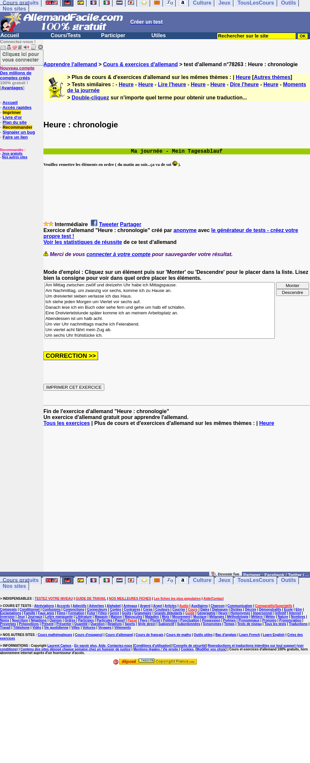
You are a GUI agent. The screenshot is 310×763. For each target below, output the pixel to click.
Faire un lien (15, 137)
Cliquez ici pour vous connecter (20, 56)
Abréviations (44, 606)
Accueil (9, 35)
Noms (4, 620)
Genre (114, 613)
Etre (299, 609)
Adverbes (96, 606)
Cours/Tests (66, 35)
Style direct (147, 624)
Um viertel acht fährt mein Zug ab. (159, 330)
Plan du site (15, 122)
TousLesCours (256, 580)
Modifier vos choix (210, 649)
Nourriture (20, 620)
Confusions (51, 609)
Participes (86, 620)
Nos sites (14, 9)
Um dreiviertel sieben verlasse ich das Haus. (159, 296)
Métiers (257, 616)
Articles (171, 606)
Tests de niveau (249, 624)
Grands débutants (168, 613)
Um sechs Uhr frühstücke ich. (159, 335)
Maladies (152, 616)
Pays (143, 620)
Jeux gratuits (12, 153)
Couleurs (162, 609)
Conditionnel (29, 609)
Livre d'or (12, 117)
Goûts (126, 613)
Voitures (89, 627)
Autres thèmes (272, 77)
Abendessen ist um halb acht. (159, 319)
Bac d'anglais (225, 635)
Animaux (130, 606)
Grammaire (143, 613)
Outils (288, 580)
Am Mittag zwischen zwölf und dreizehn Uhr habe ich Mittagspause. (159, 285)
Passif (120, 620)
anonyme (184, 230)
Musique (200, 616)
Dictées (237, 609)
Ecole (288, 609)
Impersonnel (262, 613)
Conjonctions (73, 609)
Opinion (55, 620)
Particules (105, 620)
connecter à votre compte (119, 254)
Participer (113, 35)
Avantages (12, 87)
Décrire (250, 609)
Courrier (178, 609)
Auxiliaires (199, 606)
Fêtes (102, 613)
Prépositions (29, 624)
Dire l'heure (244, 84)
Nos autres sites (14, 157)
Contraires (132, 609)
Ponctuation (189, 620)
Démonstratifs (270, 609)
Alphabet (114, 606)
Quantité (81, 624)
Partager (131, 224)
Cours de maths (178, 635)
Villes (75, 627)
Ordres (70, 620)
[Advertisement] (176, 502)
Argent (145, 606)
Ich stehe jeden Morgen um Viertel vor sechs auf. (159, 302)
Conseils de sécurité (190, 645)
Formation (76, 613)
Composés (8, 609)
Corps (148, 609)
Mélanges (216, 616)
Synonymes (212, 624)
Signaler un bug (19, 132)
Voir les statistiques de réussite (82, 242)
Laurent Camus (59, 645)
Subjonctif (166, 624)
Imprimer (12, 112)
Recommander (17, 127)
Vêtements (122, 627)
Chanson (218, 606)
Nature (283, 616)
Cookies (187, 649)
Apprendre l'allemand (70, 64)
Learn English (274, 635)
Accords (63, 606)
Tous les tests (275, 624)
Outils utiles (203, 635)
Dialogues (220, 609)
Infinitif (280, 613)
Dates (204, 609)
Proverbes (8, 624)
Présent (47, 624)
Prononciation (290, 620)
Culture (202, 580)
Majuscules (133, 616)
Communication (239, 606)
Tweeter (108, 224)
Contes (115, 609)
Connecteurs (97, 609)
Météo (270, 616)
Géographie (206, 613)
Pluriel (155, 620)
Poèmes (229, 620)
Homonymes (240, 613)
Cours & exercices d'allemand (140, 64)
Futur (91, 613)
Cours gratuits (21, 580)
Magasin (101, 616)
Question (97, 624)
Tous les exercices (66, 423)
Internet (295, 613)
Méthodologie (237, 616)
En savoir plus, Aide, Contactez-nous (103, 645)
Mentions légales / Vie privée (156, 649)
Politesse (170, 620)
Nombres (298, 616)
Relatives (114, 624)
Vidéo (36, 627)
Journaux (35, 616)
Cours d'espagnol (89, 635)
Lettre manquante (59, 616)
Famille (29, 613)
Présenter (63, 624)
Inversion (7, 616)
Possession (211, 620)
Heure (243, 77)
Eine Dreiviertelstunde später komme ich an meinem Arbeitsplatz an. (159, 313)
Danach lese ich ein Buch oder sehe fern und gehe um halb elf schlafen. (159, 307)
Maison (116, 616)
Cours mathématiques (55, 635)
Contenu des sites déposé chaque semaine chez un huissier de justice (75, 649)
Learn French (249, 635)
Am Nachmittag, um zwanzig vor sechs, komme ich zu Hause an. (159, 291)
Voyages (104, 627)
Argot (157, 606)
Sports (130, 624)
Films (61, 613)
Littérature (84, 616)
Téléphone (21, 627)
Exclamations (10, 613)
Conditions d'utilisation (152, 645)
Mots (165, 616)
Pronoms (269, 620)
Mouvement (181, 616)
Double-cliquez (90, 97)
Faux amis (46, 613)
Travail (5, 627)
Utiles (158, 35)
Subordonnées (188, 624)
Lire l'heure (172, 84)
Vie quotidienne (56, 627)
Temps (229, 624)
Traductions (298, 624)
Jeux (224, 580)
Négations (38, 620)
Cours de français (149, 635)
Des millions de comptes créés (17, 73)
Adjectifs (79, 606)
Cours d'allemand (119, 635)
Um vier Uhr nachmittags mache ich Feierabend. (159, 324)
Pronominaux (249, 620)
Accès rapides (16, 107)
